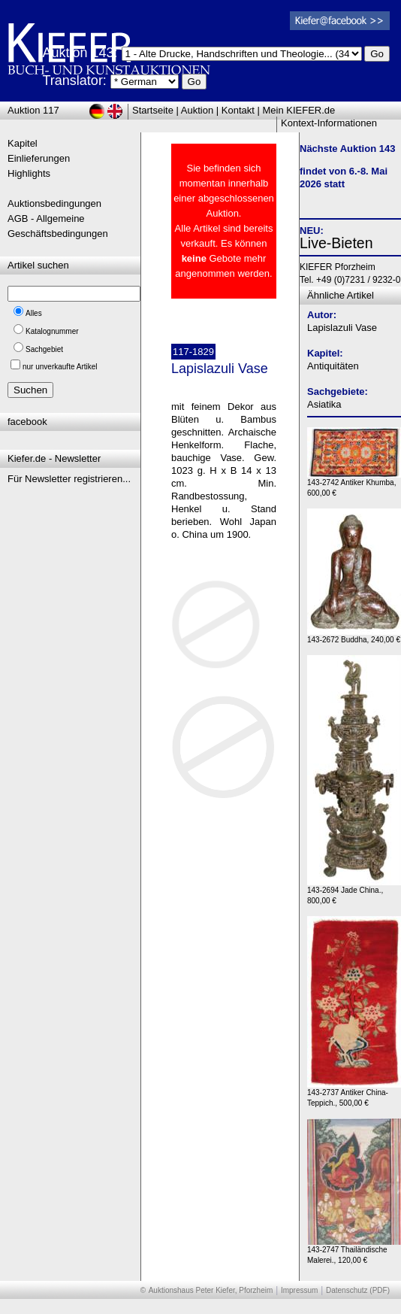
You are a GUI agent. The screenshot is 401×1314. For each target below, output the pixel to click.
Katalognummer (52, 331)
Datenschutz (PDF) (358, 1290)
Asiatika (324, 404)
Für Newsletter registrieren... (69, 478)
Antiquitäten (333, 366)
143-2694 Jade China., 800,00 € (354, 892)
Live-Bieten (336, 243)
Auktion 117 (33, 110)
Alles (34, 313)
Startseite (152, 110)
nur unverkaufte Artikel (60, 367)
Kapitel (23, 143)
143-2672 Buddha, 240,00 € (354, 636)
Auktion (197, 110)
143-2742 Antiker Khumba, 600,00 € (354, 484)
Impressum (299, 1290)
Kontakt (238, 110)
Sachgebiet (44, 349)
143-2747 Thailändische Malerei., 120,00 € (354, 1251)
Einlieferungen (39, 158)
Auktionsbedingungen (54, 203)
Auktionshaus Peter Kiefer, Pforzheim (211, 1290)
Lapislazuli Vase (342, 327)
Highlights (29, 173)
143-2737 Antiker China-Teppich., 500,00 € (354, 1094)
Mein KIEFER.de (299, 110)
